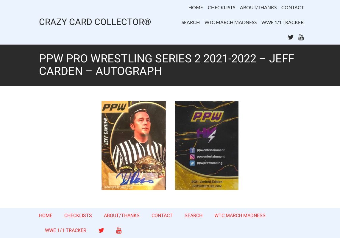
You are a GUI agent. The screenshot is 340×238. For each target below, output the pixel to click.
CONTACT (292, 7)
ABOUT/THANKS (258, 7)
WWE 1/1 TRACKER (282, 22)
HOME (195, 7)
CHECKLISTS (221, 7)
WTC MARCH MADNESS (231, 22)
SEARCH (191, 22)
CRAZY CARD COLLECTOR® (95, 22)
